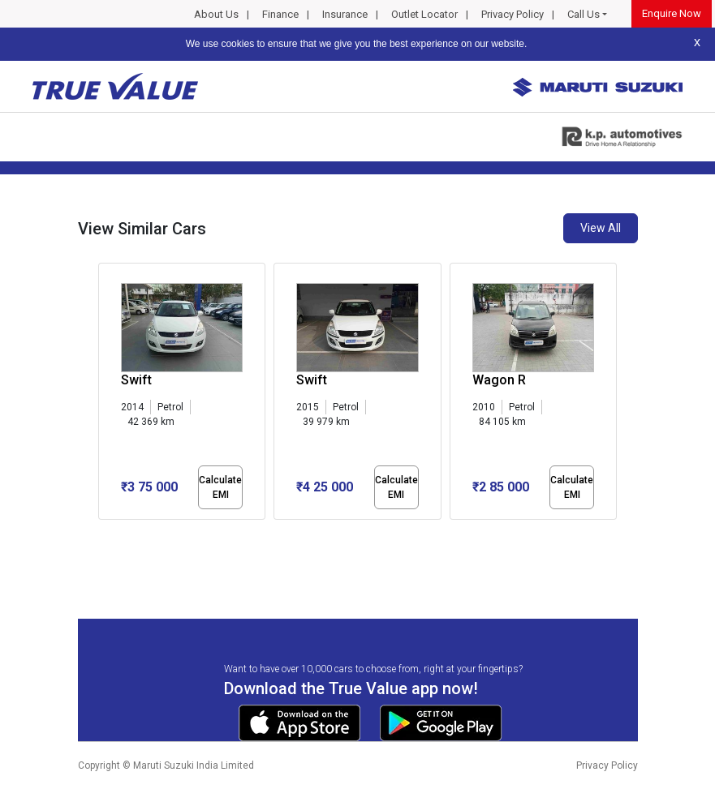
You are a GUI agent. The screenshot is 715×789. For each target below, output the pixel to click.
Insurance (345, 14)
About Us (216, 14)
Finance (280, 14)
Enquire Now (671, 13)
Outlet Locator (424, 14)
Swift (136, 380)
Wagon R (499, 380)
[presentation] (107, 394)
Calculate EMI (220, 487)
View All (600, 227)
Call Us (583, 14)
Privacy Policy (512, 14)
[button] (103, 533)
